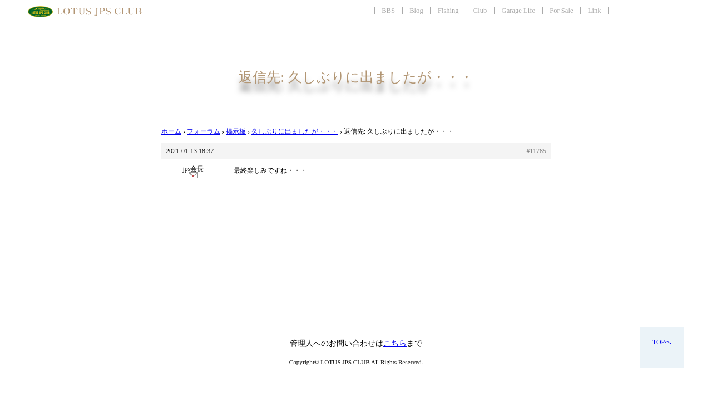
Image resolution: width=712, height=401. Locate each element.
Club (480, 10)
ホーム (171, 131)
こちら (395, 343)
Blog (416, 10)
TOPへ (661, 342)
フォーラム (203, 131)
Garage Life (518, 10)
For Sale (561, 10)
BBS (388, 10)
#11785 (536, 151)
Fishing (448, 10)
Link (594, 10)
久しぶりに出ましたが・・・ (294, 131)
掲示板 (236, 131)
